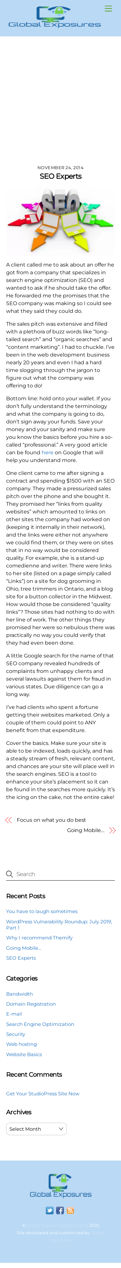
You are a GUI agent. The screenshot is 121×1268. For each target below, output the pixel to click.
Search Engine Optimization (40, 1024)
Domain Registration (31, 1004)
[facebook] (60, 1210)
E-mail (14, 1014)
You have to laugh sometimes (41, 911)
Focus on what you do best (51, 820)
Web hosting (21, 1044)
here (48, 452)
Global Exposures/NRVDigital (57, 1225)
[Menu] (108, 9)
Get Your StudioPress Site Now (42, 1094)
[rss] (70, 1210)
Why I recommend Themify (39, 938)
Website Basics (24, 1054)
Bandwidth (19, 994)
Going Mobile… (85, 830)
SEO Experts (61, 176)
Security (15, 1034)
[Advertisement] (60, 100)
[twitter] (50, 1210)
